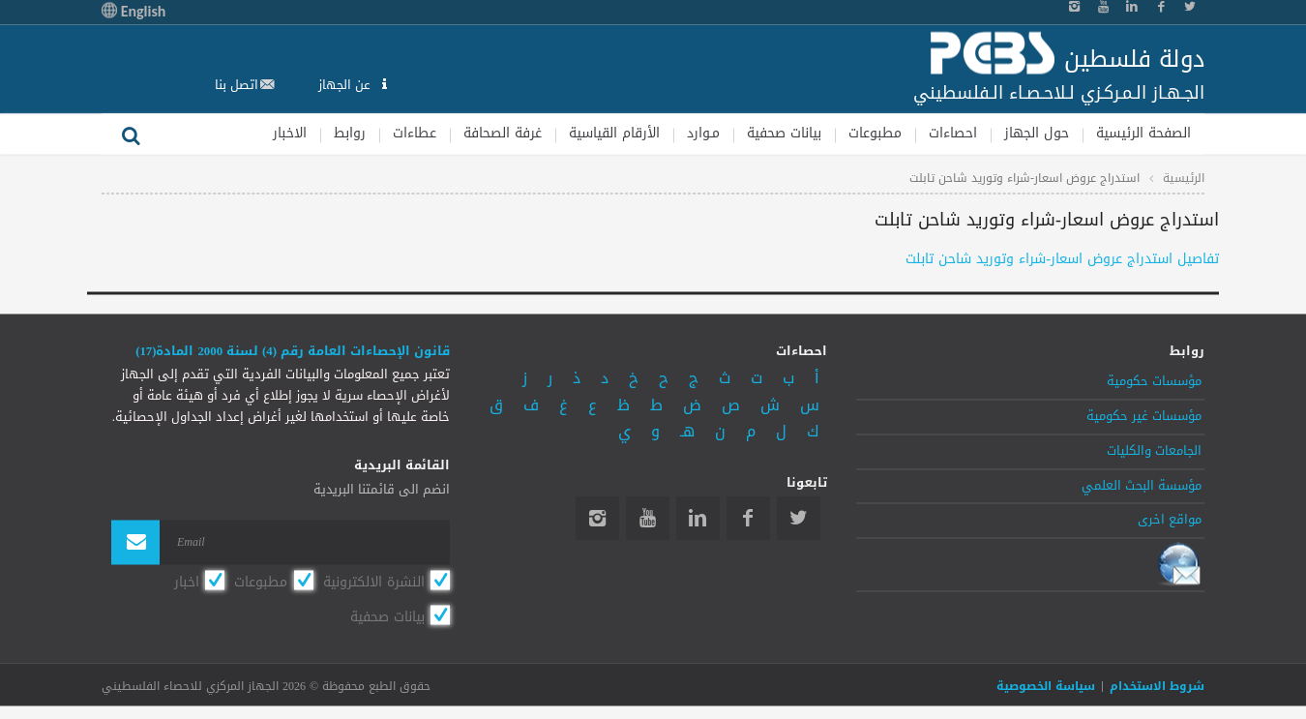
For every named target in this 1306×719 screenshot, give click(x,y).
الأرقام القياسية (614, 133)
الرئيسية (1183, 178)
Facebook (748, 518)
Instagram (597, 518)
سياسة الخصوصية (1045, 686)
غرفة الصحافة (502, 133)
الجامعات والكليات (1154, 451)
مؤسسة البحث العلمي (1142, 485)
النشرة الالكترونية (374, 582)
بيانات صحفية (784, 133)
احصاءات (953, 133)
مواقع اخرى (1170, 520)
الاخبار (290, 133)
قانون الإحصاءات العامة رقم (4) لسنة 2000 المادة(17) (292, 351)
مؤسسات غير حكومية (1144, 416)
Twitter (798, 518)
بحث (131, 133)
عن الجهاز (346, 85)
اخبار (186, 582)
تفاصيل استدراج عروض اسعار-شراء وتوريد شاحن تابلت (1062, 260)
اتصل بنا (236, 85)
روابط (350, 133)
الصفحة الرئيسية (1143, 133)
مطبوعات (875, 133)
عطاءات (414, 133)
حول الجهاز (1036, 133)
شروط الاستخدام (1157, 686)
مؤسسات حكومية (1154, 382)
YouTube (647, 518)
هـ (687, 432)
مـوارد (703, 133)
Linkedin (698, 518)
